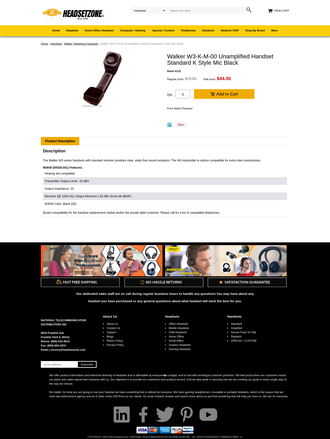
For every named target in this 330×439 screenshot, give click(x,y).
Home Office (176, 336)
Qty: (170, 94)
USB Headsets (178, 332)
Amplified (236, 328)
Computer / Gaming (133, 30)
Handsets (208, 30)
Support (111, 332)
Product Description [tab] (60, 141)
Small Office (176, 340)
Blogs (110, 336)
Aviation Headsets (180, 344)
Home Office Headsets (99, 30)
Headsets (72, 30)
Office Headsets (178, 323)
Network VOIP (230, 30)
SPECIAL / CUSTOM (243, 340)
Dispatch (236, 336)
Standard (236, 323)
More (274, 30)
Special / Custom (163, 30)
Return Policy (115, 340)
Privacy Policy (115, 344)
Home (56, 30)
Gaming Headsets (180, 349)
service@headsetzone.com (68, 349)
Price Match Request (180, 108)
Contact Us (113, 328)
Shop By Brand (255, 30)
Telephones (188, 30)
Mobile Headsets (179, 328)
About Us (110, 316)
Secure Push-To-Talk (243, 332)
